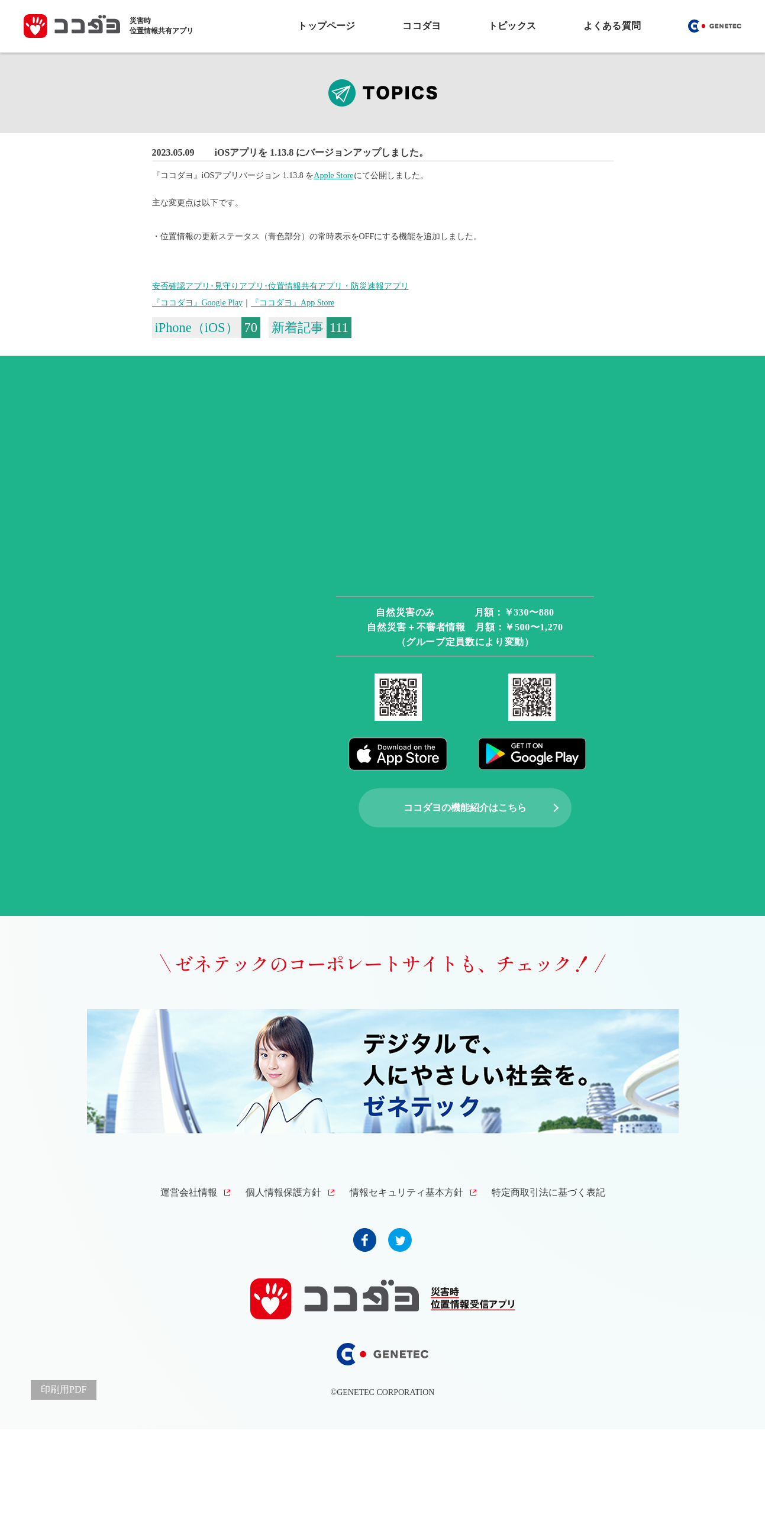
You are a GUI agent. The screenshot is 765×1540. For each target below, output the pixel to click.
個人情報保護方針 (283, 1192)
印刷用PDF (63, 1389)
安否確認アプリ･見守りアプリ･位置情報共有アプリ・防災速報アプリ (280, 286)
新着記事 (298, 327)
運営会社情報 (188, 1192)
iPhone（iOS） (196, 327)
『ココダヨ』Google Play (197, 302)
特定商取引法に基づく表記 (548, 1192)
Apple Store (333, 175)
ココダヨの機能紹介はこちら (465, 808)
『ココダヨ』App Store (292, 302)
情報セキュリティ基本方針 (406, 1192)
